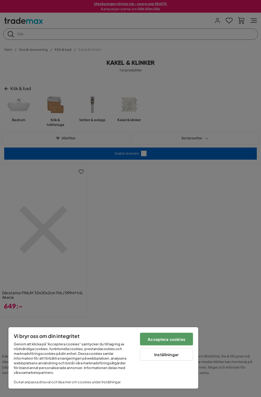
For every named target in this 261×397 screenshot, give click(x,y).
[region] (103, 358)
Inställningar (166, 354)
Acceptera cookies (166, 339)
